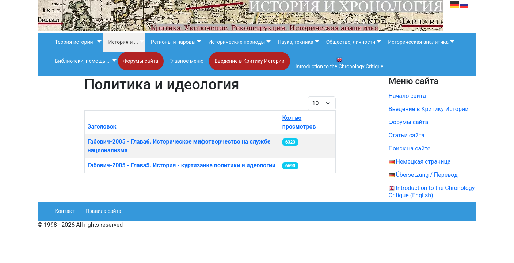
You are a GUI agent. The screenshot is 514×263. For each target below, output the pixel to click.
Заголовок (102, 126)
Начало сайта (407, 95)
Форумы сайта (414, 122)
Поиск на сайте (410, 148)
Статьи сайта (407, 135)
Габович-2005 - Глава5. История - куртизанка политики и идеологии (182, 165)
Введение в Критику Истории (429, 109)
